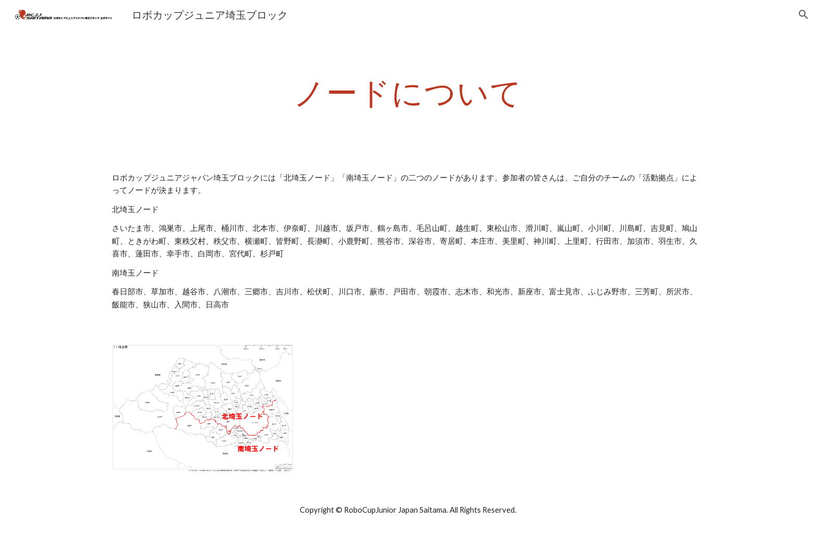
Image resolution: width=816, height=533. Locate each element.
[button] (803, 14)
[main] (408, 92)
